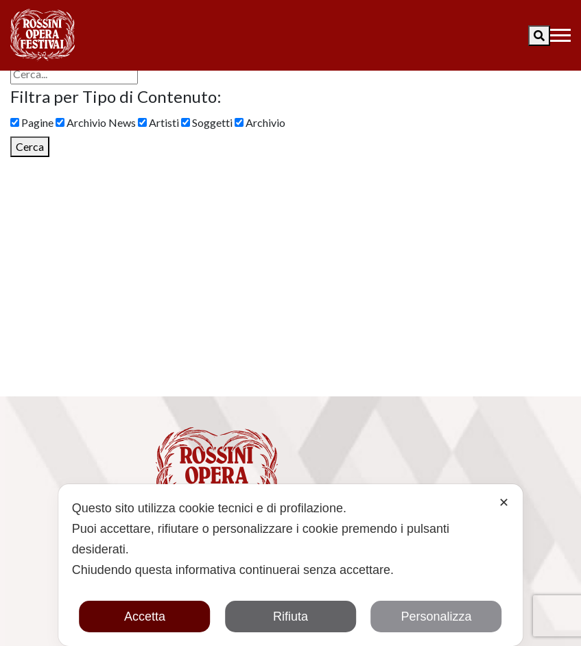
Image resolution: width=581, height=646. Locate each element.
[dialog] (290, 565)
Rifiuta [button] (290, 616)
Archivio (260, 122)
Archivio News (96, 122)
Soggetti (207, 122)
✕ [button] (504, 503)
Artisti (158, 122)
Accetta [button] (144, 616)
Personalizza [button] (436, 616)
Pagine (32, 122)
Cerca (30, 146)
